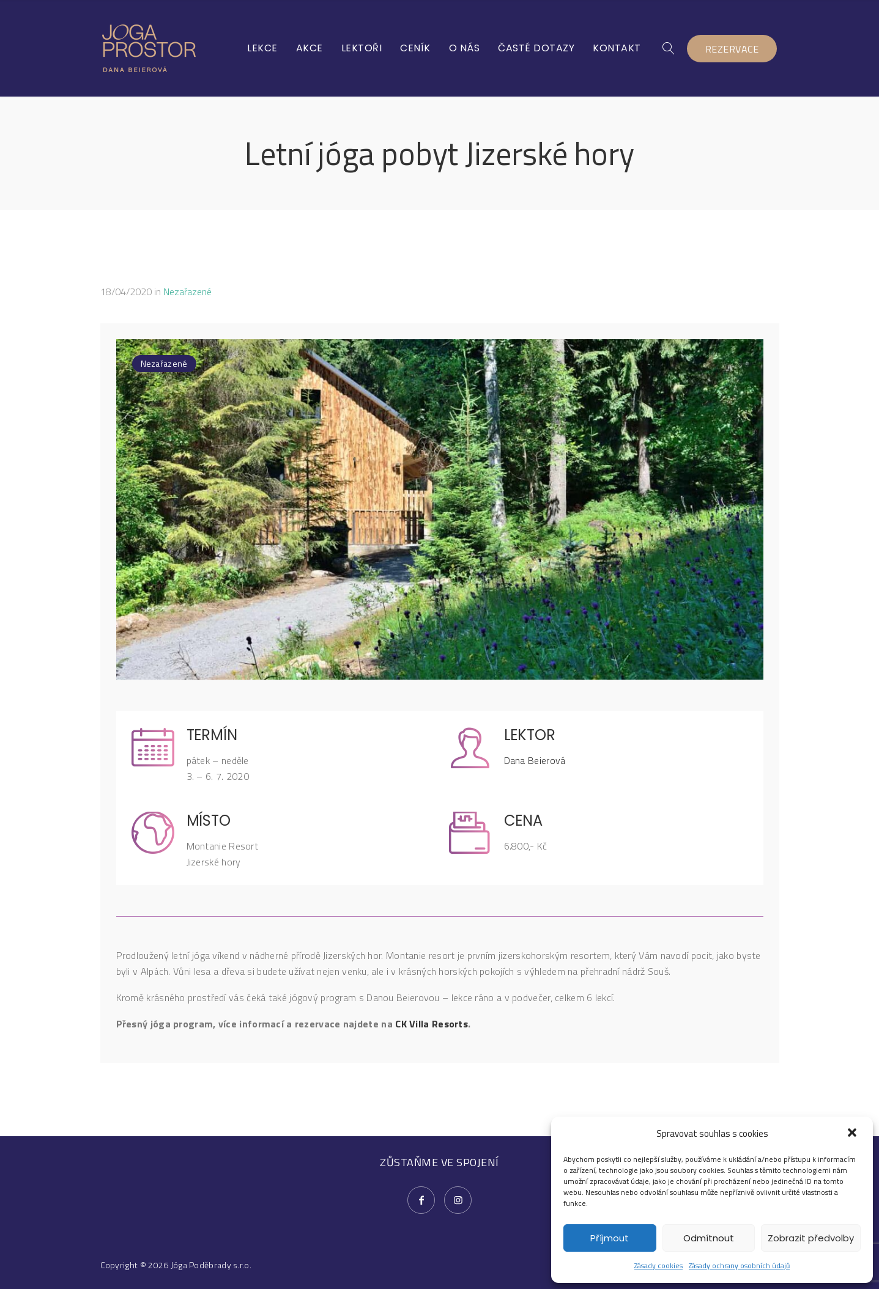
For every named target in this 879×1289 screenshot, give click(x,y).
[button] (853, 1133)
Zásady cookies (658, 1265)
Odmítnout (708, 1238)
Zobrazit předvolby (811, 1238)
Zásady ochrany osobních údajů (739, 1265)
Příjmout (609, 1238)
